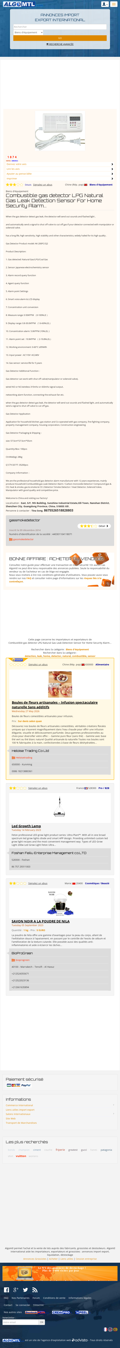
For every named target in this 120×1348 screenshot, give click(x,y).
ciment (37, 1149)
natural (66, 656)
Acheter (53, 1258)
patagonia (106, 1149)
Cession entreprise (86, 1258)
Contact (8, 1305)
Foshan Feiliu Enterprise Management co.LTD (49, 853)
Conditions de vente (54, 1297)
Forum (36, 1297)
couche (48, 1149)
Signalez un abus (42, 184)
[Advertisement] (60, 86)
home (46, 656)
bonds (11, 1149)
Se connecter (23, 1305)
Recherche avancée (60, 44)
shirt (10, 1156)
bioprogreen (23, 960)
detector (56, 656)
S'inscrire (38, 1305)
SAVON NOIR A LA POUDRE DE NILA (41, 921)
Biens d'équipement (101, 184)
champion (24, 1149)
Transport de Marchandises (21, 1122)
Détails (28, 184)
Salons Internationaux (18, 1114)
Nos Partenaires (20, 1297)
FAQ (28, 578)
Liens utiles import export (20, 1109)
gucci (84, 1149)
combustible (79, 656)
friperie (60, 1150)
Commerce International (19, 1105)
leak (39, 656)
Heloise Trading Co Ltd (30, 751)
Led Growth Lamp (26, 826)
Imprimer (12, 178)
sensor (91, 656)
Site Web (11, 1118)
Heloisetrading (24, 757)
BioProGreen (22, 953)
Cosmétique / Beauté (97, 883)
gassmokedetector (24, 520)
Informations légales (80, 1297)
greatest (73, 1149)
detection (30, 656)
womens (33, 1156)
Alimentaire (102, 664)
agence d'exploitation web (56, 1340)
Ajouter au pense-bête (19, 173)
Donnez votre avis (16, 164)
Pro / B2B (104, 788)
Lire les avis (13, 168)
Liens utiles (66, 1258)
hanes (93, 1149)
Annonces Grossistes (34, 1258)
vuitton (21, 1156)
